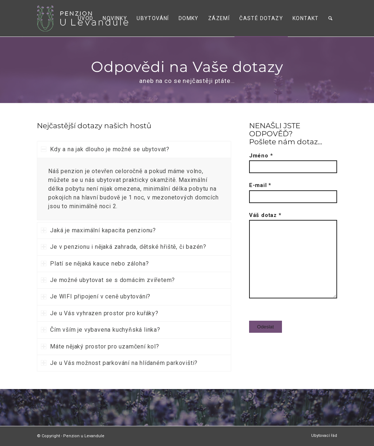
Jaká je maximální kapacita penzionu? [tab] (98, 230)
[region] (134, 189)
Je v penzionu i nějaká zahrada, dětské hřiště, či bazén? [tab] (123, 246)
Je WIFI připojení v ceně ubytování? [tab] (95, 296)
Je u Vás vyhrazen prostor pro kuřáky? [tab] (100, 313)
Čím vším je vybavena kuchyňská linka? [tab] (100, 329)
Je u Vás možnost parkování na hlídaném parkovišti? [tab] (119, 362)
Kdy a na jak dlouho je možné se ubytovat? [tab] (105, 149)
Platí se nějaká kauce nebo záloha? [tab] (95, 263)
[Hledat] (330, 18)
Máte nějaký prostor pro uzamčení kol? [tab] (100, 346)
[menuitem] (85, 18)
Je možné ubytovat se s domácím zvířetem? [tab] (108, 280)
